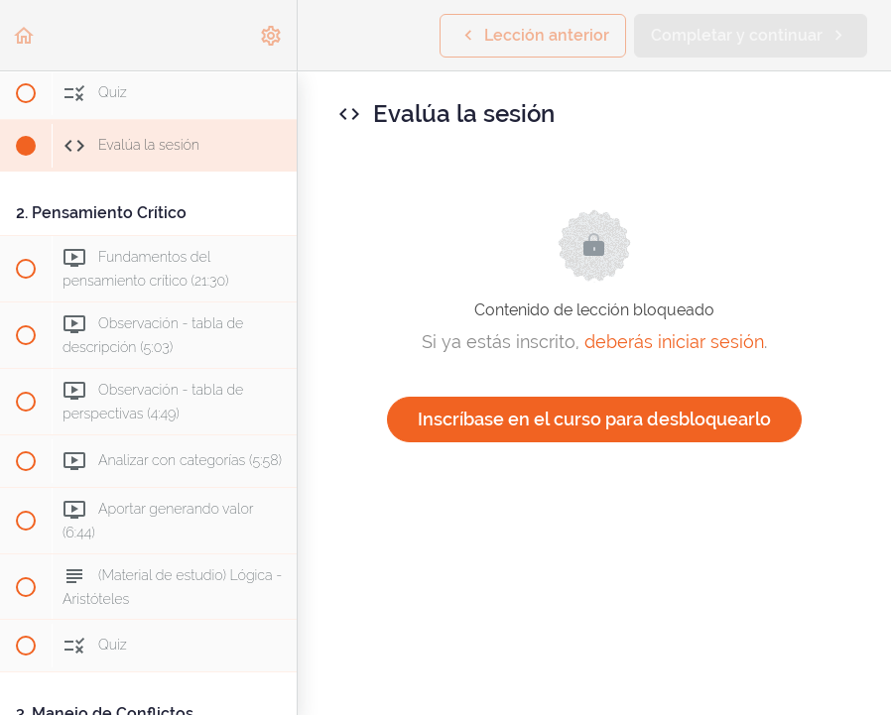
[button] (25, 35)
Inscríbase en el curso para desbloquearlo (594, 419)
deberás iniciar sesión (674, 341)
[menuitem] (272, 35)
